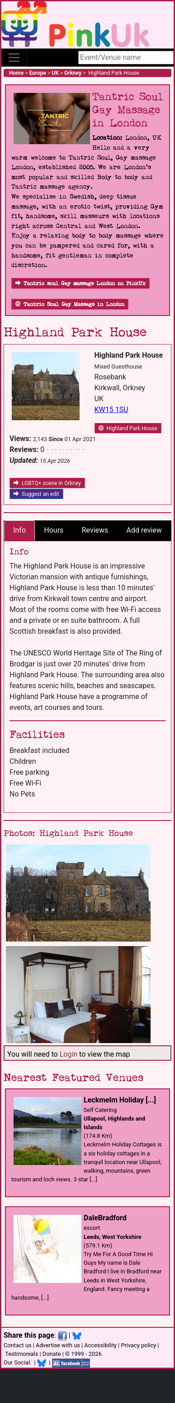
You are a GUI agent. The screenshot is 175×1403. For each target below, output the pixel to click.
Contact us (18, 1345)
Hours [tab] (53, 530)
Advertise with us (58, 1345)
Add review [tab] (144, 530)
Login (68, 1054)
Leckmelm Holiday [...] (120, 1100)
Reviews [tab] (95, 530)
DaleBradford (105, 1218)
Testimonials (21, 1353)
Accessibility (100, 1345)
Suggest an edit (36, 494)
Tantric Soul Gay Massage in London (69, 304)
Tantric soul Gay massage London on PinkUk (80, 283)
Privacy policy (138, 1345)
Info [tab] (19, 530)
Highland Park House (128, 428)
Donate (52, 1353)
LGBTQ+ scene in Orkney (47, 483)
